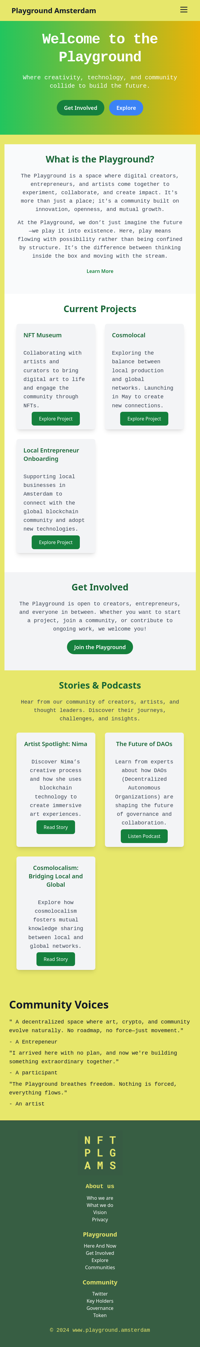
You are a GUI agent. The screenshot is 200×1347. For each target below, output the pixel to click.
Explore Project (56, 418)
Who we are (100, 1198)
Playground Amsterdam (54, 10)
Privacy (100, 1219)
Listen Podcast (144, 836)
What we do (100, 1205)
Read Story (56, 827)
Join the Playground (100, 647)
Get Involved (80, 107)
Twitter (100, 1293)
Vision (100, 1212)
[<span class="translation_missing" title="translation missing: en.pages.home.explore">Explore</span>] (126, 108)
